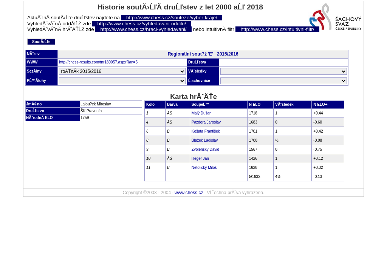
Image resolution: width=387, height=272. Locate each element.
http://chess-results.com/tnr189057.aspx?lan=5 (98, 62)
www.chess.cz (189, 192)
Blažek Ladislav (205, 140)
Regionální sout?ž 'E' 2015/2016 (203, 54)
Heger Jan (200, 158)
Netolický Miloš (204, 167)
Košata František (206, 131)
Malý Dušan (202, 113)
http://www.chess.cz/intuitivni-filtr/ (277, 29)
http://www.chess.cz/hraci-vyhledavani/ (144, 29)
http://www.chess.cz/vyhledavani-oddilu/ (141, 23)
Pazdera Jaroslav (206, 122)
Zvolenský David (205, 149)
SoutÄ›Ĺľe (41, 42)
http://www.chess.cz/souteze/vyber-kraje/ (171, 17)
